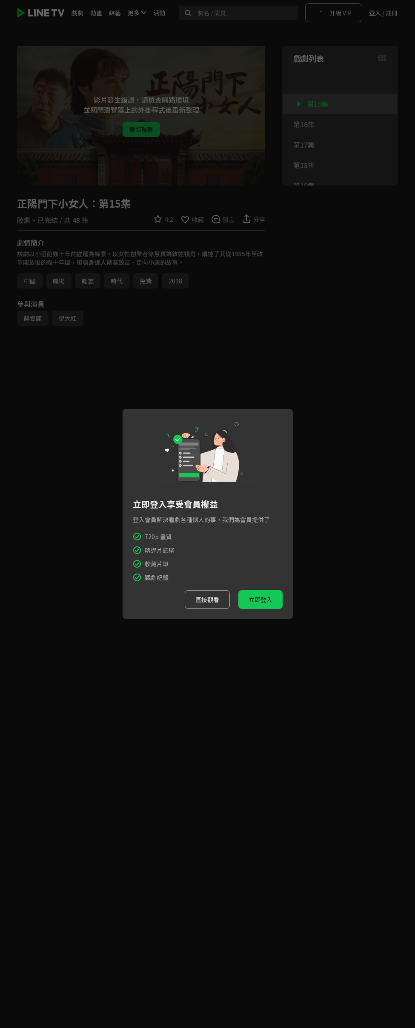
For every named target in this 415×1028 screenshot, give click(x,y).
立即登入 (260, 599)
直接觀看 (207, 599)
